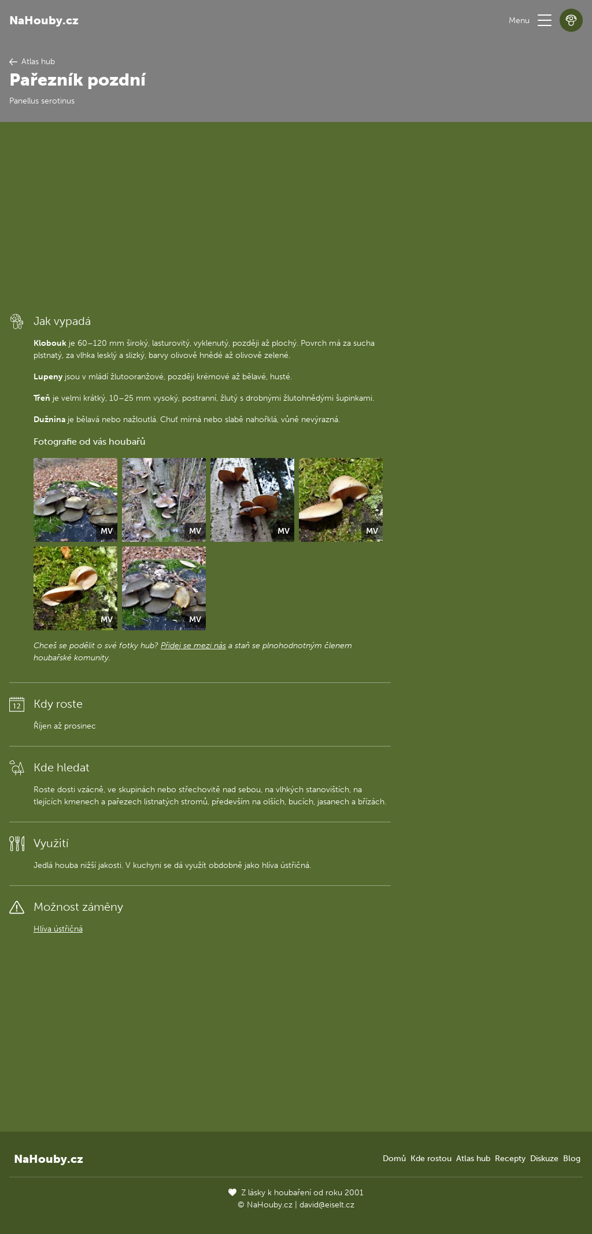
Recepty (510, 1158)
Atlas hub (473, 1158)
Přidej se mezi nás (193, 646)
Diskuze (544, 1158)
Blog (571, 1158)
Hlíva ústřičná (58, 929)
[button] (545, 20)
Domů (394, 1158)
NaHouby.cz (44, 20)
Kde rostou (431, 1158)
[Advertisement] (200, 217)
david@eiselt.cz (326, 1205)
